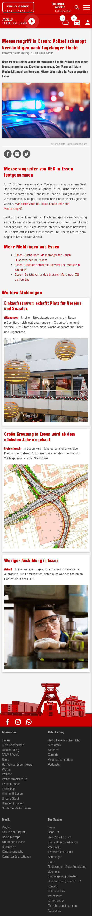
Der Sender (55, 819)
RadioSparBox (57, 837)
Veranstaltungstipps (60, 759)
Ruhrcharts (9, 846)
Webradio (54, 847)
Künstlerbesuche (12, 851)
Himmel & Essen (12, 793)
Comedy (53, 754)
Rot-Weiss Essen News (17, 764)
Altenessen (11, 317)
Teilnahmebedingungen (62, 905)
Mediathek (54, 744)
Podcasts (54, 764)
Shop (51, 832)
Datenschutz (56, 900)
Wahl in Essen (11, 783)
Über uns (54, 871)
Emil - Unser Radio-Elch (63, 842)
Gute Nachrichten (13, 744)
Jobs (51, 861)
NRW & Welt (10, 754)
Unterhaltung (56, 732)
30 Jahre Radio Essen (16, 808)
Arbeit (8, 569)
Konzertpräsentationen (16, 856)
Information (9, 732)
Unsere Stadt (10, 798)
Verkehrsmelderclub (14, 778)
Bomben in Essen (13, 803)
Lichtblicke (8, 788)
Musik (6, 819)
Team (51, 827)
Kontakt (53, 886)
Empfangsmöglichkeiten (62, 876)
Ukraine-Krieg (10, 749)
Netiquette (54, 910)
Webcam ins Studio (60, 851)
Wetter (6, 769)
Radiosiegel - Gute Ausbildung (67, 866)
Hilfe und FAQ (56, 891)
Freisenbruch (12, 448)
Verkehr (7, 774)
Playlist (6, 827)
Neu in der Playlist (13, 832)
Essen (6, 740)
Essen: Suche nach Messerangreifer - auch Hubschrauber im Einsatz (43, 257)
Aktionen (53, 749)
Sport (5, 759)
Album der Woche (13, 841)
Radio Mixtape (11, 836)
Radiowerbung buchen (62, 881)
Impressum (55, 895)
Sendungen (55, 856)
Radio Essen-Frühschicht (64, 740)
